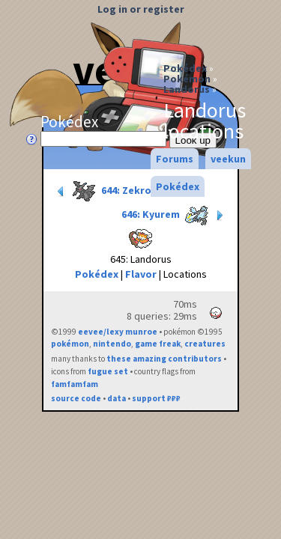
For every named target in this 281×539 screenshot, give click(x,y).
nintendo (112, 343)
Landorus (186, 89)
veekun (228, 158)
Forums (174, 158)
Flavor (141, 274)
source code (76, 398)
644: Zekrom (107, 191)
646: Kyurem (173, 215)
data (116, 398)
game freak (158, 343)
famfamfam (74, 384)
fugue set (108, 371)
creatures (205, 343)
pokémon (70, 343)
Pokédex (185, 68)
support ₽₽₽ (156, 398)
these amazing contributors (164, 358)
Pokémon (187, 78)
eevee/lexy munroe (117, 331)
